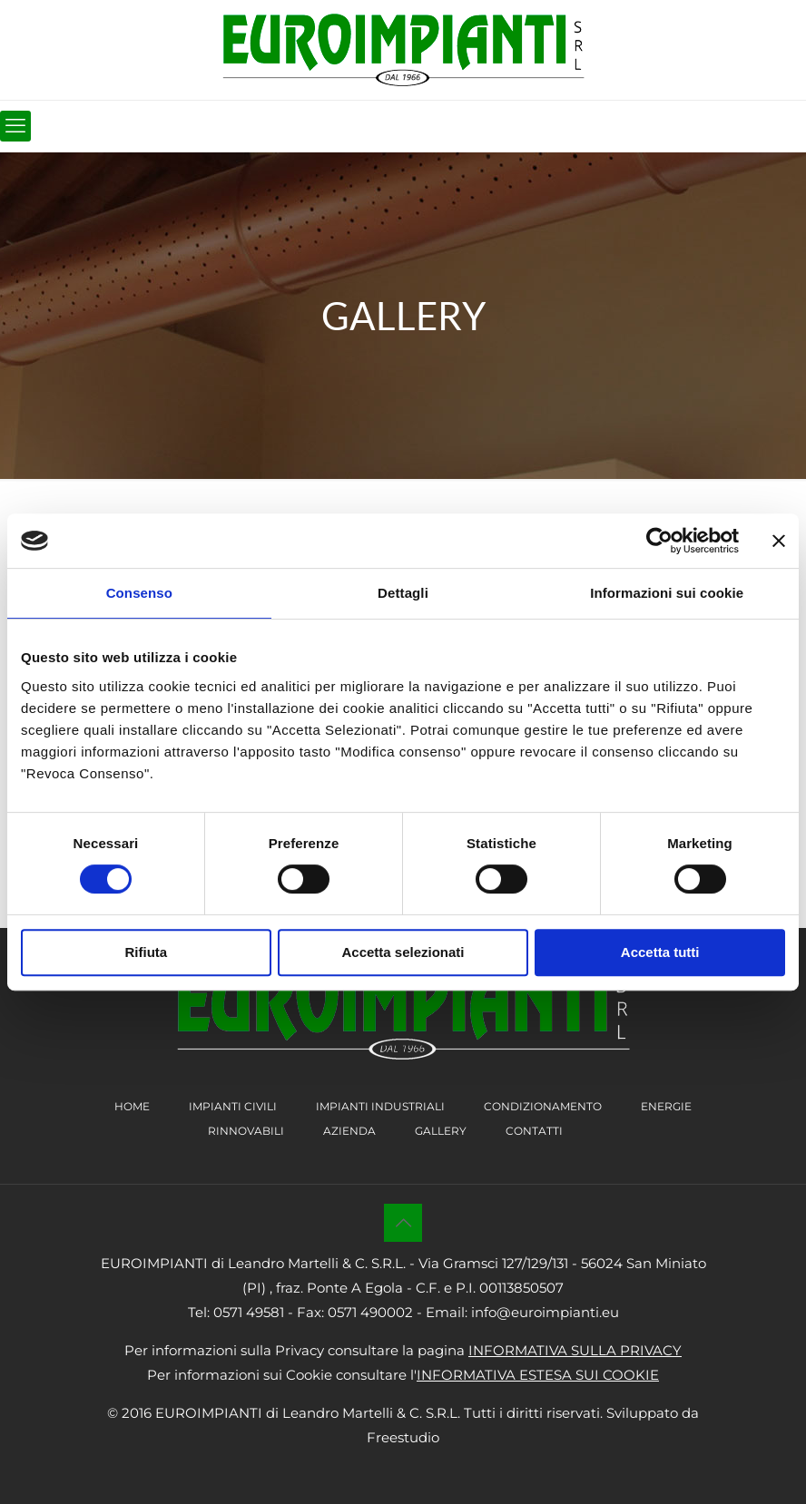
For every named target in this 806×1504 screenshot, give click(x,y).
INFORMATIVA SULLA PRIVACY (575, 1350)
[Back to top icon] (403, 1223)
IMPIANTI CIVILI (233, 1106)
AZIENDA (349, 1131)
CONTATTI (534, 1131)
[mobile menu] (15, 126)
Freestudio (403, 1437)
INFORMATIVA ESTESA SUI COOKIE (538, 1374)
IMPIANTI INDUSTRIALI (380, 1106)
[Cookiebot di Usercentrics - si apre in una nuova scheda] (659, 540)
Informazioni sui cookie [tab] (666, 593)
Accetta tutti (660, 952)
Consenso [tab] (139, 593)
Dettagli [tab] (403, 593)
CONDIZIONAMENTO (543, 1106)
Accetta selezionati (402, 952)
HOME (132, 1106)
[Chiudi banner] (778, 540)
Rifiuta (145, 952)
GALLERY (441, 1131)
